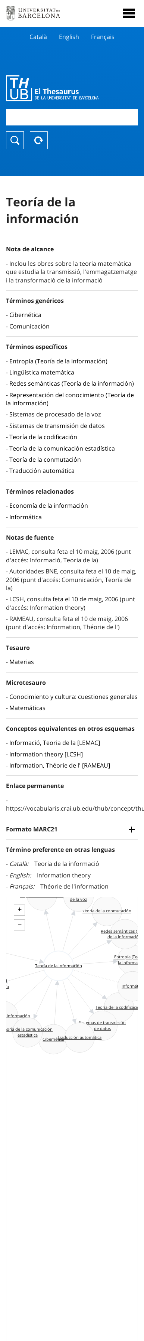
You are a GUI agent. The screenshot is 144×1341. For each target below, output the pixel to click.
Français (103, 37)
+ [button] (20, 909)
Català (38, 37)
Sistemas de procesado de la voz (55, 414)
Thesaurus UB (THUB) (52, 88)
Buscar (15, 140)
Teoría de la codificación (43, 437)
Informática (25, 517)
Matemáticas (27, 708)
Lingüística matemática (41, 372)
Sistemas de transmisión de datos (57, 426)
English (69, 37)
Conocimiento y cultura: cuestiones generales (73, 697)
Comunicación (29, 326)
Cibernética (25, 315)
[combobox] (72, 117)
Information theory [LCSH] (46, 754)
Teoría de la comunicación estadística (62, 448)
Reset (39, 140)
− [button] (20, 924)
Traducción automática (42, 471)
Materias (21, 662)
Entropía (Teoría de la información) (58, 361)
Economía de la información (48, 505)
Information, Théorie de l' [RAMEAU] (59, 765)
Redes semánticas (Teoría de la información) (71, 383)
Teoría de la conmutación (45, 459)
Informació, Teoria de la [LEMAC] (54, 743)
